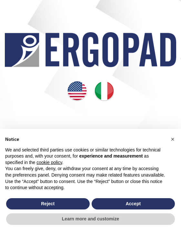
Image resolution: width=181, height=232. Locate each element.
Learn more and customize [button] (90, 218)
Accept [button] (133, 203)
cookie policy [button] (49, 162)
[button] (172, 139)
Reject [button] (48, 203)
